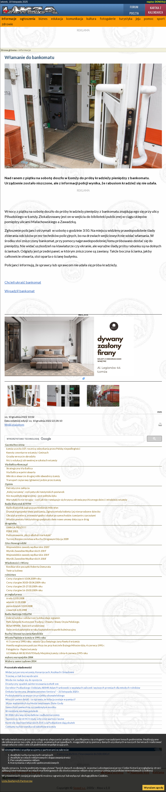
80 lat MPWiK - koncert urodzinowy (25, 625)
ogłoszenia (27, 19)
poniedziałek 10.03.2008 (19, 606)
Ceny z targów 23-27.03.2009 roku (24, 586)
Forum (134, 7)
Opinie (9, 484)
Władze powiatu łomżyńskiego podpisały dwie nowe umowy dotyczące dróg (47, 519)
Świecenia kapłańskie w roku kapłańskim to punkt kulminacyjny (41, 629)
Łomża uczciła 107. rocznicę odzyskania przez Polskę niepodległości (43, 448)
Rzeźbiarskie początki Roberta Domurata (28, 566)
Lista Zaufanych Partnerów (17, 780)
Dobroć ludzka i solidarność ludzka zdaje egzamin (33, 617)
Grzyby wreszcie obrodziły (21, 456)
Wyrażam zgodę (153, 787)
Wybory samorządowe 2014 (20, 661)
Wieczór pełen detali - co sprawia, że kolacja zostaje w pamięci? (40, 699)
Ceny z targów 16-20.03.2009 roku (24, 590)
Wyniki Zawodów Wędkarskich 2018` (26, 558)
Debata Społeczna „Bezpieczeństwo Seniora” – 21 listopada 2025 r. (42, 691)
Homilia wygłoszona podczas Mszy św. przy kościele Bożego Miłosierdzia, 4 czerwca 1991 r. (55, 645)
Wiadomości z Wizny (17, 562)
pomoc (148, 19)
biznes (43, 19)
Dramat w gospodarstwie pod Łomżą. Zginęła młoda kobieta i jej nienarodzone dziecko (53, 511)
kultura (91, 19)
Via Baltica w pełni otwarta (20, 472)
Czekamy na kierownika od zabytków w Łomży (30, 726)
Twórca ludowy (14, 570)
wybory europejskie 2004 (19, 657)
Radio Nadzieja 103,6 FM (18, 614)
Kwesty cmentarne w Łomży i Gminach (27, 452)
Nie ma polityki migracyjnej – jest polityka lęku (31, 495)
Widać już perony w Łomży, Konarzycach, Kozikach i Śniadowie (39, 672)
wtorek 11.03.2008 (16, 602)
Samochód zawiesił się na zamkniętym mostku (30, 707)
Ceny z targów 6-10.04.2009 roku (23, 578)
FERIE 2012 (12, 531)
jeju (138, 19)
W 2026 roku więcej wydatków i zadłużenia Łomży (32, 715)
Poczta (134, 13)
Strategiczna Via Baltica (19, 468)
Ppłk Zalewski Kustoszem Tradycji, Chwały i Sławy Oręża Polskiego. (43, 621)
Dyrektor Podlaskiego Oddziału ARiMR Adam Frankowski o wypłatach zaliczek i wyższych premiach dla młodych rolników (72, 687)
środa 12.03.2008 (15, 598)
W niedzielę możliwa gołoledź (21, 711)
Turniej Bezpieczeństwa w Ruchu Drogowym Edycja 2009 (37, 539)
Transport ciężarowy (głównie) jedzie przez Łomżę (33, 480)
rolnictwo (10, 574)
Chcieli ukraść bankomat (23, 282)
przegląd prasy (13, 594)
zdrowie (7, 24)
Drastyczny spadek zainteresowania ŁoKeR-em (32, 683)
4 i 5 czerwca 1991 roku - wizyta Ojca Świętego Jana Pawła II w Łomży (43, 641)
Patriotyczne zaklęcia (18, 488)
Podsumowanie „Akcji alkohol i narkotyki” (28, 535)
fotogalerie (108, 19)
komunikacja (74, 19)
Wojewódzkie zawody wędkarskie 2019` (27, 554)
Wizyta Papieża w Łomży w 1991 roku (25, 637)
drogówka (10, 523)
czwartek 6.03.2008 (16, 609)
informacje (9, 19)
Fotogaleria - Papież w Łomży (21, 649)
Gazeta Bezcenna (14, 444)
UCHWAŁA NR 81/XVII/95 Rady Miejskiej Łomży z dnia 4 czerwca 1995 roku (47, 653)
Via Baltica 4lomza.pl (16, 464)
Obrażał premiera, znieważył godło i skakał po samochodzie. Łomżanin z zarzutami (51, 515)
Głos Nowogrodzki (15, 543)
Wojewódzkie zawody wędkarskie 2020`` (28, 547)
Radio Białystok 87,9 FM (18, 503)
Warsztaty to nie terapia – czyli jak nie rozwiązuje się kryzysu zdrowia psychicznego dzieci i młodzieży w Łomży (66, 499)
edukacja (57, 19)
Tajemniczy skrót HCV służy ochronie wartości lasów (34, 718)
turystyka (125, 19)
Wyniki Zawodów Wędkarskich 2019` (26, 550)
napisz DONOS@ (156, 1)
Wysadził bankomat (20, 291)
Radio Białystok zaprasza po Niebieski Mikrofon (32, 507)
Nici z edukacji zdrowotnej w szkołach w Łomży (31, 460)
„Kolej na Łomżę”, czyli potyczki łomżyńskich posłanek (35, 491)
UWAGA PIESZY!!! (16, 527)
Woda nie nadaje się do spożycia (23, 680)
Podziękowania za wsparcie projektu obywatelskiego (35, 695)
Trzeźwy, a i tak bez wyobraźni (21, 676)
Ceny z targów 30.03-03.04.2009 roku (26, 582)
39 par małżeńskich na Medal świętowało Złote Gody (34, 703)
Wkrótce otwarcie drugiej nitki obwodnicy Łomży (33, 476)
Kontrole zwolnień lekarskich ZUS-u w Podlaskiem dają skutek (40, 722)
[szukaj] (74, 439)
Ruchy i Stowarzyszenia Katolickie (24, 633)
